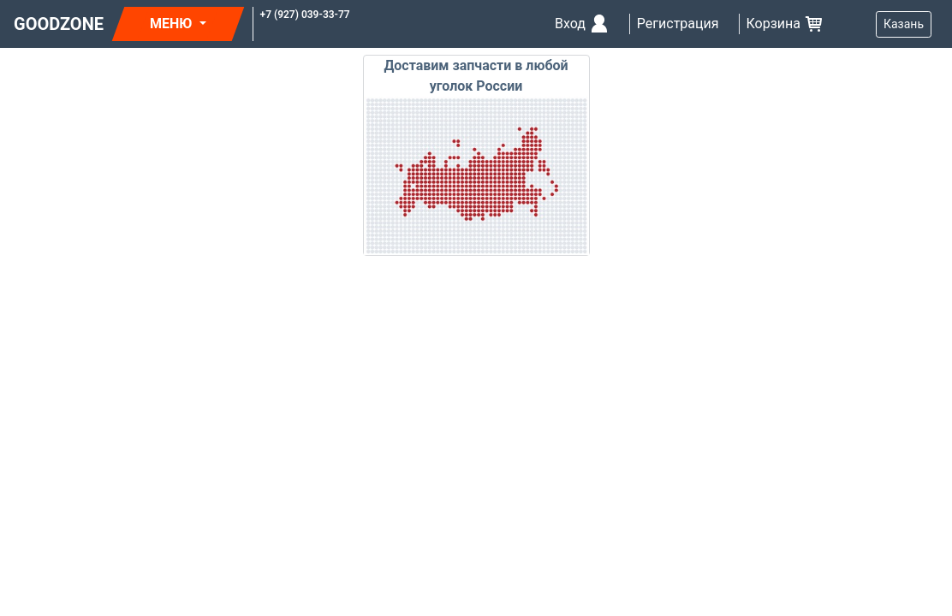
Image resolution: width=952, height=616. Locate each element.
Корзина (785, 24)
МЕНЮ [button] (172, 23)
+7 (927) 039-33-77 (305, 15)
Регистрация (678, 23)
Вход (582, 24)
